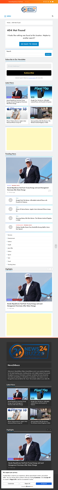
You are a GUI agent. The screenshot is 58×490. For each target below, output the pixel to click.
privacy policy (32, 78)
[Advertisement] (29, 139)
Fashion (10, 241)
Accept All (44, 483)
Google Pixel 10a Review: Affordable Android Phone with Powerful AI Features (41, 101)
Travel (9, 261)
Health (9, 245)
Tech (33, 97)
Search (9, 51)
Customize (11, 483)
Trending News (16, 97)
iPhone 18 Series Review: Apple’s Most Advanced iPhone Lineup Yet (16, 121)
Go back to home (29, 44)
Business (10, 235)
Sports (9, 255)
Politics (9, 97)
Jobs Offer (10, 248)
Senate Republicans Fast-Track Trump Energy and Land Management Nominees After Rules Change (14, 1)
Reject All (27, 483)
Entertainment (19, 225)
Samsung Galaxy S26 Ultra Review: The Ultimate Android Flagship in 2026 (40, 121)
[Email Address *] (29, 66)
